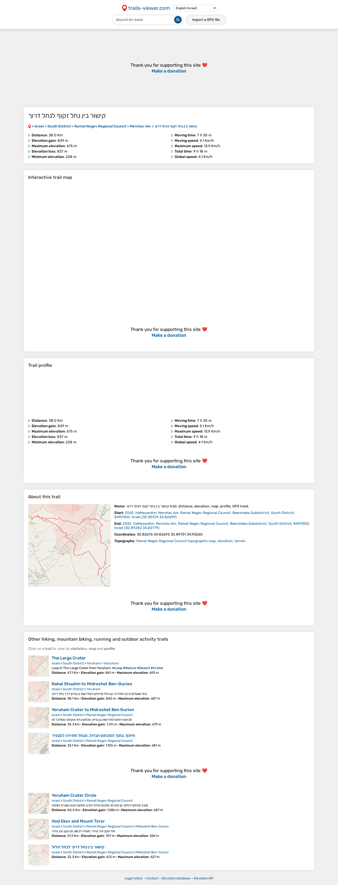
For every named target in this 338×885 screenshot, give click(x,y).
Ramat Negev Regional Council (109, 715)
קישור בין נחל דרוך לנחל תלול (78, 847)
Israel (56, 663)
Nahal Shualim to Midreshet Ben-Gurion (92, 683)
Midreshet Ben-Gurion (152, 826)
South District (73, 663)
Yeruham (93, 663)
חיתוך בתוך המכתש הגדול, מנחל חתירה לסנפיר (93, 735)
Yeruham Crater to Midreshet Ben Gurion (93, 709)
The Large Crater (69, 658)
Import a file (206, 20)
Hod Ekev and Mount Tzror (78, 821)
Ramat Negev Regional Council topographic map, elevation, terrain (191, 541)
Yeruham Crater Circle (74, 795)
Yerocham (111, 663)
